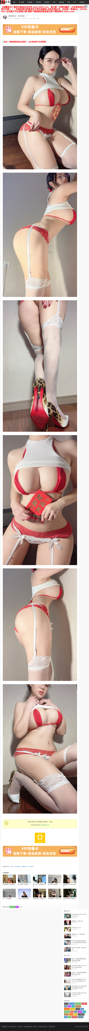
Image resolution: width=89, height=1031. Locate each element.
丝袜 (75, 1011)
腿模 (84, 1011)
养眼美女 (78, 1006)
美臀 (73, 1006)
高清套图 (38, 2)
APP (74, 2)
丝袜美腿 (29, 2)
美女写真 (71, 1003)
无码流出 (74, 1017)
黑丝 (72, 1011)
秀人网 (66, 1003)
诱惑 (69, 1006)
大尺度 (78, 1009)
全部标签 (81, 2)
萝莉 (65, 1017)
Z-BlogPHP (85, 1026)
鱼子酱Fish (81, 1014)
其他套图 (46, 2)
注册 (47, 825)
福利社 (10, 18)
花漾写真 (80, 1017)
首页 (14, 2)
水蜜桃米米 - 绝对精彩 (16, 16)
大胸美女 (66, 1011)
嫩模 (65, 1006)
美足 (82, 1009)
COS (54, 2)
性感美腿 (78, 1003)
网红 (17, 906)
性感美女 (84, 1003)
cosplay (73, 1009)
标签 (68, 2)
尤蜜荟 (66, 1014)
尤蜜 (69, 1017)
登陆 (42, 825)
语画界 (80, 1011)
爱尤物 (71, 1014)
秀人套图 (21, 2)
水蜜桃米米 (12, 906)
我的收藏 (61, 2)
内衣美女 (66, 1009)
